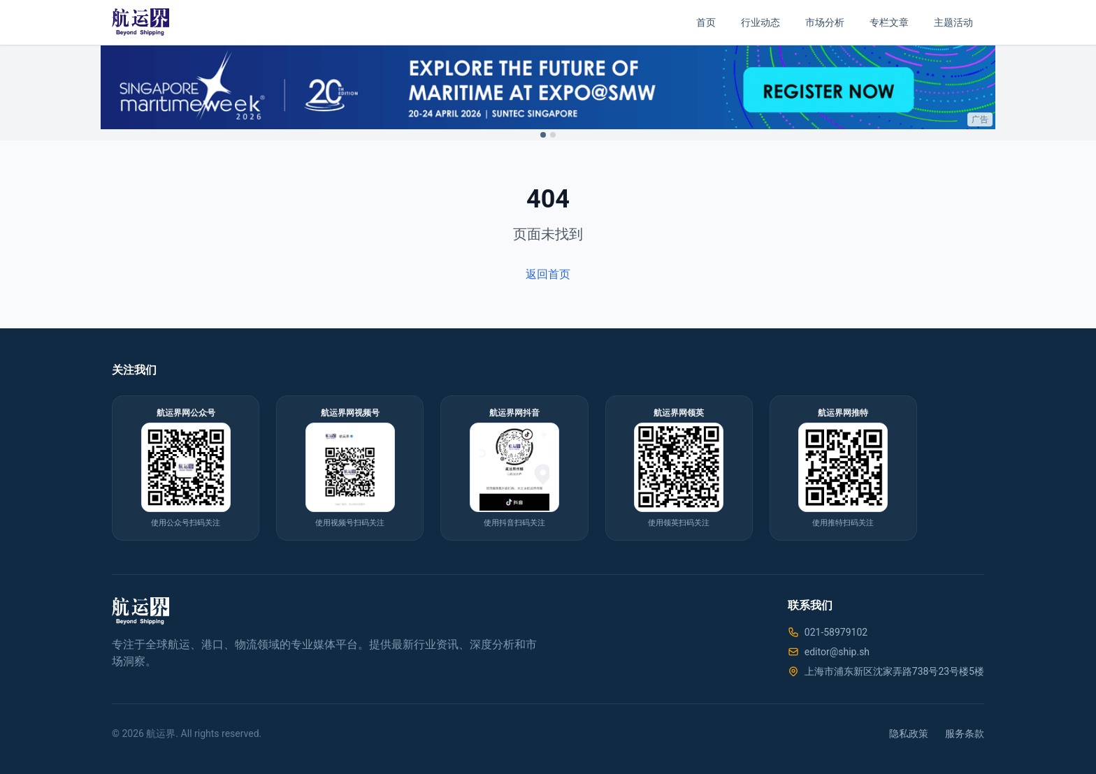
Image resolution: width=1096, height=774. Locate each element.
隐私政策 (908, 733)
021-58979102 (836, 632)
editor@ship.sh (837, 651)
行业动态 (760, 22)
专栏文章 (889, 22)
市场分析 (824, 22)
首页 (706, 22)
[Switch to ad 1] (543, 135)
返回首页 (548, 274)
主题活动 (953, 22)
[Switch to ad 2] (553, 135)
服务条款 (964, 733)
